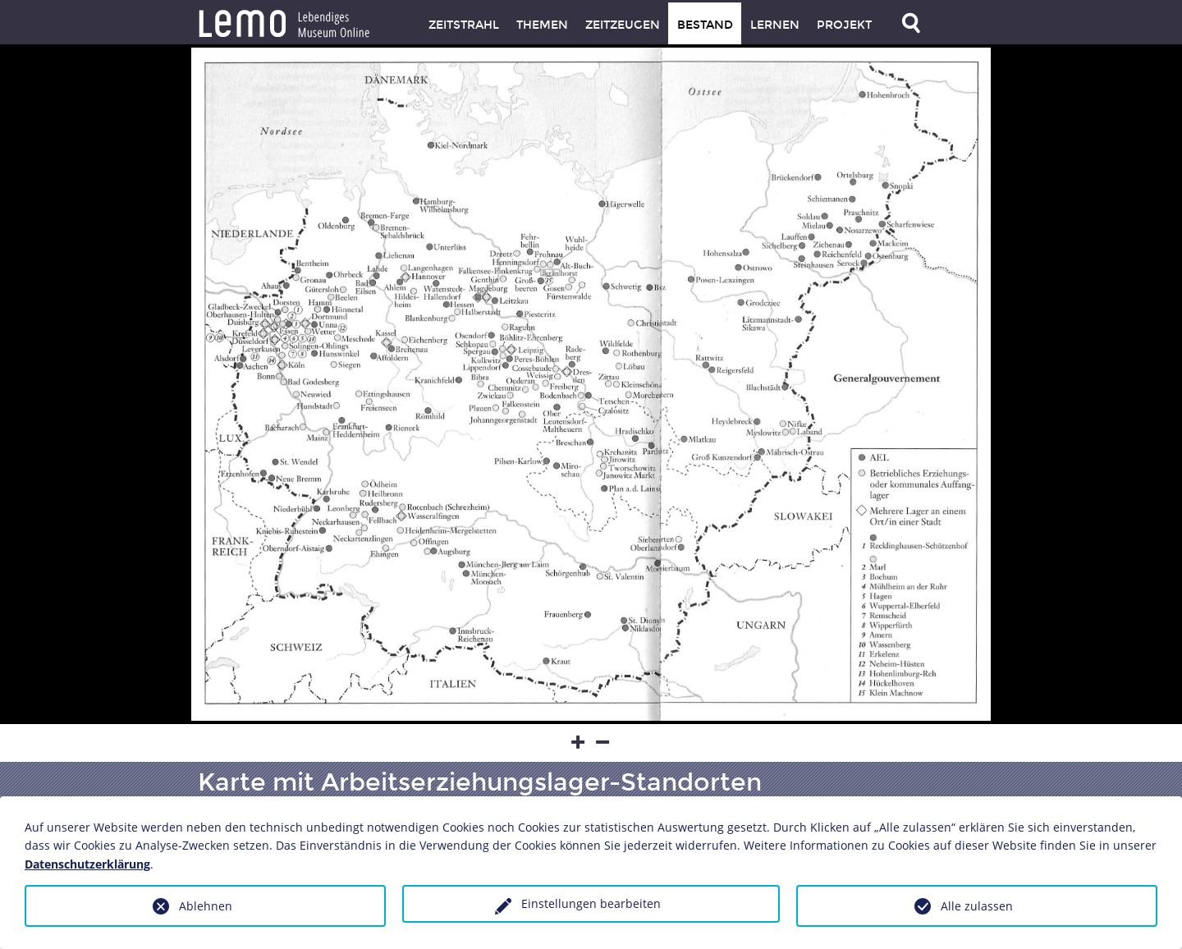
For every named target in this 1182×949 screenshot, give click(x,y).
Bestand (705, 25)
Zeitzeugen (622, 25)
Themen (542, 25)
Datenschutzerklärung (87, 864)
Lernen (774, 25)
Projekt (844, 25)
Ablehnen (205, 906)
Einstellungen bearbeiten (591, 903)
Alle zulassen (977, 906)
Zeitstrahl (463, 25)
